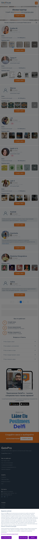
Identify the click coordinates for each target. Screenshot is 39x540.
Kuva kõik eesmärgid (6, 537)
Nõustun (33, 537)
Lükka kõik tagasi (23, 537)
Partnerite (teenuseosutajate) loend (9, 534)
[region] (19, 524)
